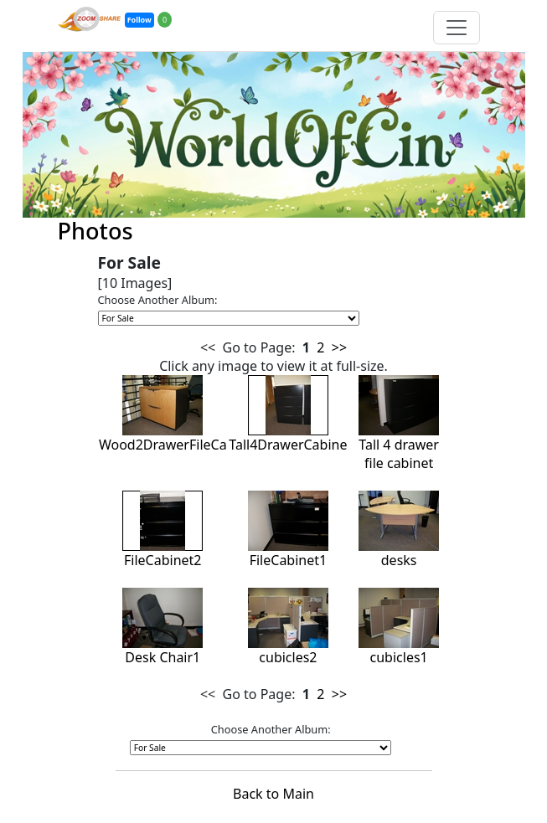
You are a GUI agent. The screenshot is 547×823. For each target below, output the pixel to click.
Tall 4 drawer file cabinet (399, 434)
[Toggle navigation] (456, 27)
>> (339, 347)
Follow (139, 19)
